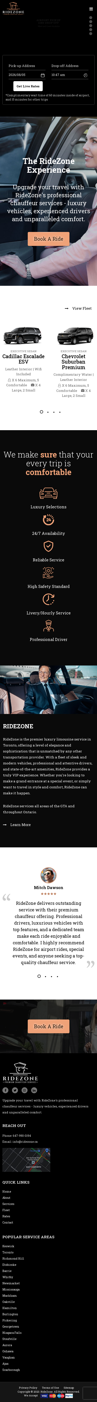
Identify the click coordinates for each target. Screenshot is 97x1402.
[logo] (13, 8)
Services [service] (8, 1204)
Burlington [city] (10, 1314)
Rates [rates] (6, 1216)
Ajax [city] (5, 1364)
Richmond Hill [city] (13, 1258)
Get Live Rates (28, 86)
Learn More (17, 824)
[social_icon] (5, 1090)
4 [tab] (59, 411)
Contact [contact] (7, 1222)
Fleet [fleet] (6, 1210)
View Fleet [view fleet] (78, 308)
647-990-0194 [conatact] (22, 1136)
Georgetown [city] (10, 1326)
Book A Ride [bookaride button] (48, 237)
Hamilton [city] (9, 1308)
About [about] (6, 1198)
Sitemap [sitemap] (69, 1387)
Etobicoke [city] (9, 1265)
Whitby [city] (7, 1277)
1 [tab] (41, 411)
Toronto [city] (8, 1252)
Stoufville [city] (9, 1339)
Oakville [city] (8, 1302)
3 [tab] (53, 411)
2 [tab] (47, 411)
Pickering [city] (9, 1320)
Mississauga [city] (11, 1289)
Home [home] (6, 1191)
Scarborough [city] (11, 1370)
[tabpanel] (23, 360)
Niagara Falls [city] (12, 1333)
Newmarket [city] (11, 1283)
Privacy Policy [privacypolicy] (28, 1387)
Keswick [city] (8, 1246)
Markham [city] (9, 1295)
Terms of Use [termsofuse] (50, 1387)
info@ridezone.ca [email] (25, 1142)
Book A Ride (48, 1025)
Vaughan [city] (8, 1357)
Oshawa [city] (7, 1351)
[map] (26, 1159)
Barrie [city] (7, 1271)
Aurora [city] (7, 1345)
